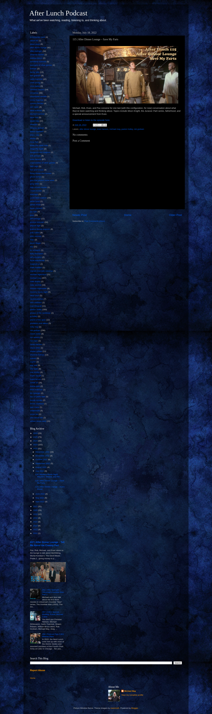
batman (33, 69)
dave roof (34, 117)
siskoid (33, 358)
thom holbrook (36, 390)
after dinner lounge (87, 129)
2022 (35, 448)
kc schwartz (35, 250)
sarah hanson (36, 344)
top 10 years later (37, 397)
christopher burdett (38, 96)
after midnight (36, 51)
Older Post (175, 215)
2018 (35, 518)
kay (31, 247)
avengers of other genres (41, 65)
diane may (34, 135)
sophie (33, 362)
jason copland (36, 208)
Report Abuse (37, 670)
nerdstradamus (36, 299)
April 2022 (40, 502)
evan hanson (102, 129)
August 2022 (41, 467)
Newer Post (79, 215)
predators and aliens (39, 323)
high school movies (38, 187)
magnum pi (35, 264)
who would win (36, 418)
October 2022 (41, 459)
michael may (114, 129)
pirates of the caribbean (40, 313)
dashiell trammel (37, 114)
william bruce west (38, 421)
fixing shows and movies (40, 173)
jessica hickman (37, 222)
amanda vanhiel (37, 55)
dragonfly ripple (37, 149)
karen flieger (35, 243)
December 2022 (42, 452)
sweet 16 (34, 383)
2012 (35, 533)
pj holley (33, 316)
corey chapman (37, 100)
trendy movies (36, 400)
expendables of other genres (42, 163)
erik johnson (35, 156)
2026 (35, 433)
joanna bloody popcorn (40, 229)
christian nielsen (37, 90)
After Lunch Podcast (58, 13)
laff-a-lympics (36, 257)
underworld (35, 411)
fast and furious (37, 170)
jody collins (35, 233)
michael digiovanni (38, 274)
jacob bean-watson (38, 198)
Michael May (130, 691)
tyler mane (34, 407)
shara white (35, 348)
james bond (35, 205)
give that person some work (42, 180)
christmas (34, 93)
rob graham (139, 129)
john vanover (35, 236)
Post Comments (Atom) (95, 221)
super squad (35, 376)
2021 (35, 506)
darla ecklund (36, 110)
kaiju (32, 240)
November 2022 (42, 456)
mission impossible (38, 288)
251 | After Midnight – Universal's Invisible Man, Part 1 (53, 592)
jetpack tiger (35, 226)
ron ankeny (35, 337)
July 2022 (40, 471)
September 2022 (43, 463)
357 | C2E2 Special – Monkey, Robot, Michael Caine (52, 614)
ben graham (35, 76)
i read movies (36, 191)
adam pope (35, 44)
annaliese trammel (38, 62)
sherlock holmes (37, 355)
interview (34, 194)
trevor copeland (37, 404)
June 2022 (40, 494)
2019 (35, 514)
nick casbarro (36, 302)
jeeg (32, 215)
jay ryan (33, 212)
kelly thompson (36, 254)
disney (33, 138)
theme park (35, 386)
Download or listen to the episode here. (91, 120)
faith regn (34, 166)
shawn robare (36, 351)
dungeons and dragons (40, 152)
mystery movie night (39, 292)
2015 (35, 522)
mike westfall (35, 285)
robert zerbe (35, 334)
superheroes (35, 379)
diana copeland (37, 131)
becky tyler (35, 72)
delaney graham (37, 128)
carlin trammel (36, 79)
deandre (33, 124)
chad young (35, 83)
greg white (34, 184)
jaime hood (35, 201)
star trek (33, 365)
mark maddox (36, 267)
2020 (35, 510)
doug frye (34, 142)
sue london (35, 372)
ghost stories (35, 177)
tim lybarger (35, 393)
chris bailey (35, 86)
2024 (35, 441)
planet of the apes (38, 320)
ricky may (34, 327)
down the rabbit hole (39, 145)
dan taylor (34, 107)
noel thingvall (36, 306)
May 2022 (40, 498)
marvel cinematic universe (41, 271)
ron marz (34, 341)
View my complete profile (132, 695)
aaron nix (34, 41)
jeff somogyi (35, 219)
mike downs (35, 281)
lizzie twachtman (37, 260)
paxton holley (127, 129)
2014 (35, 526)
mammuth (115, 708)
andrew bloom (36, 58)
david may (34, 121)
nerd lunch (34, 295)
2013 (35, 529)
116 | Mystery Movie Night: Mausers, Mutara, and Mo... (48, 475)
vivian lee (34, 414)
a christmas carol (37, 37)
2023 (35, 445)
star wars (34, 369)
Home (127, 215)
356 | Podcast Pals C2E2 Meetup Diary (53, 635)
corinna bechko (37, 103)
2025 (35, 437)
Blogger (134, 708)
